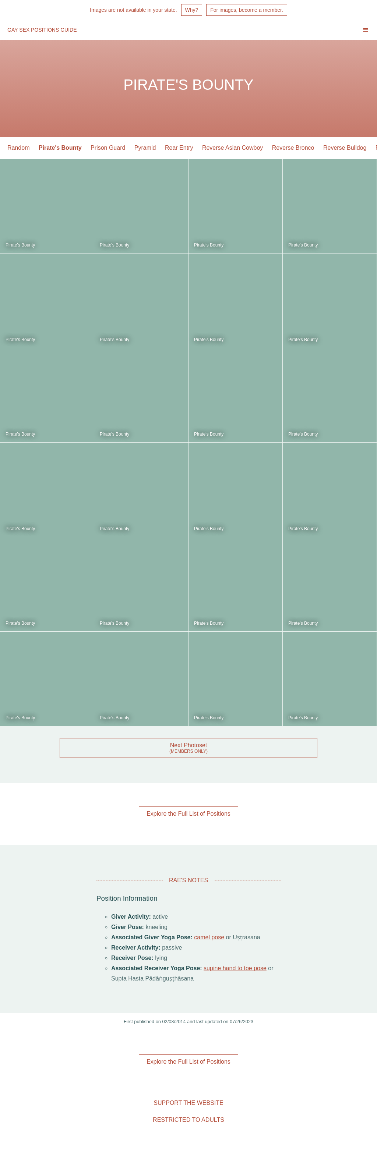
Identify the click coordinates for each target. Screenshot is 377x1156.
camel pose (209, 937)
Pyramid (145, 148)
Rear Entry (179, 148)
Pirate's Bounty (60, 148)
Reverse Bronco (293, 148)
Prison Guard (108, 148)
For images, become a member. (246, 10)
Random (18, 148)
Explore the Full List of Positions (188, 814)
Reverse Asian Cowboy (232, 148)
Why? (191, 10)
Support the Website (188, 1103)
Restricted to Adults (188, 1120)
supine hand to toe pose (235, 968)
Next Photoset (188, 745)
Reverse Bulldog (344, 148)
